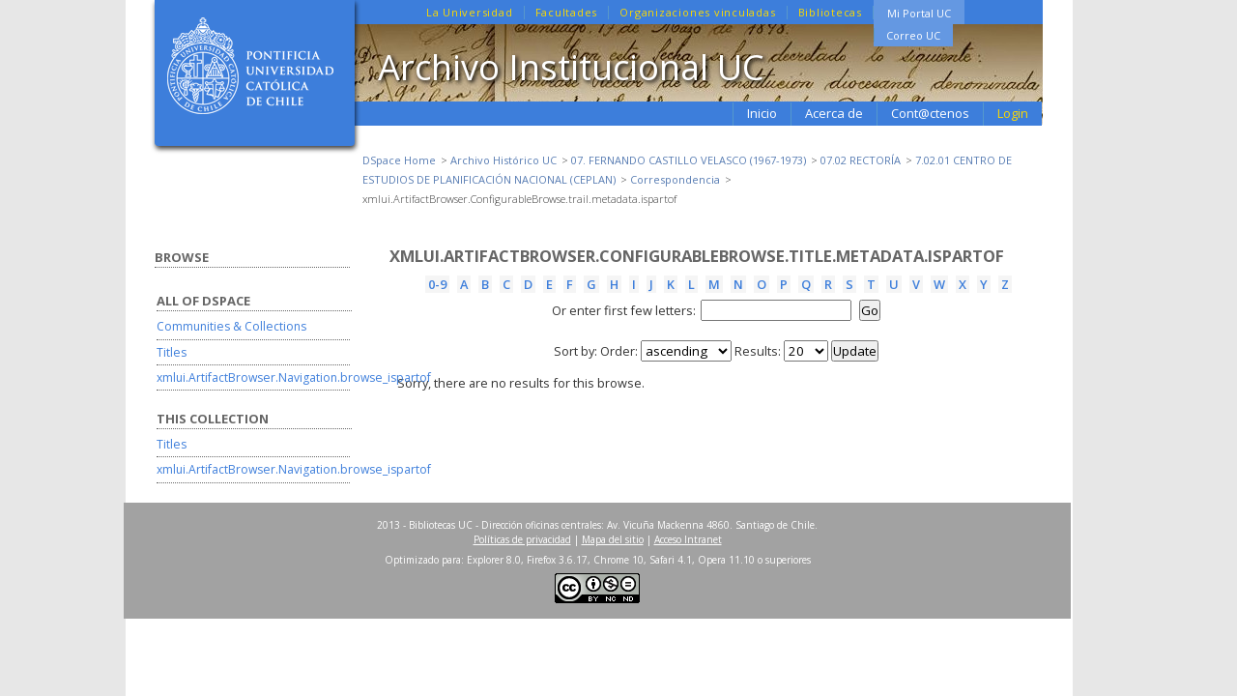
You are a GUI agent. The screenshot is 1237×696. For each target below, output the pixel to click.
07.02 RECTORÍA (860, 160)
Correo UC (913, 35)
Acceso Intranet (688, 539)
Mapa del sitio (613, 539)
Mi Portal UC (919, 13)
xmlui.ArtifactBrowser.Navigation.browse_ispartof (294, 377)
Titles (172, 352)
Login (1012, 113)
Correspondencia (675, 179)
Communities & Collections (231, 326)
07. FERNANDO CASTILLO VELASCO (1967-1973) (688, 160)
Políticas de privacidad (522, 539)
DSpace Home (399, 160)
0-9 (437, 284)
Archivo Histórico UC (503, 160)
